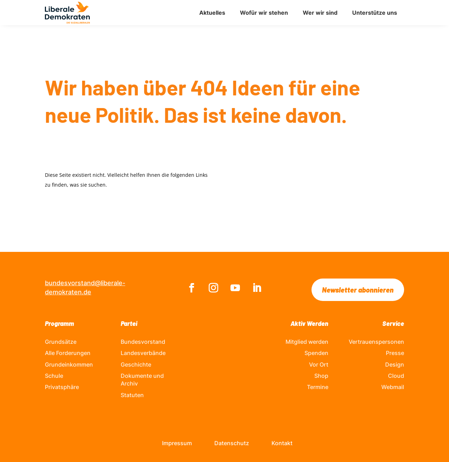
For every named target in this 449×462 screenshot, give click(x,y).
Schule (54, 375)
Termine (317, 386)
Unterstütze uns (374, 12)
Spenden (316, 352)
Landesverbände (143, 352)
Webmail (392, 386)
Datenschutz (231, 443)
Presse (395, 352)
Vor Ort (318, 364)
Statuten (132, 395)
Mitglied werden (307, 341)
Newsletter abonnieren (358, 290)
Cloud (396, 375)
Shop (321, 375)
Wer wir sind (320, 12)
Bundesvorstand (143, 341)
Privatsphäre (62, 386)
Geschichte (136, 364)
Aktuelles (212, 12)
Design (394, 364)
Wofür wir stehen (264, 12)
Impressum (177, 443)
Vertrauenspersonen (376, 341)
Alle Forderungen (68, 352)
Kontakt (282, 443)
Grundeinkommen (69, 364)
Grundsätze (60, 341)
